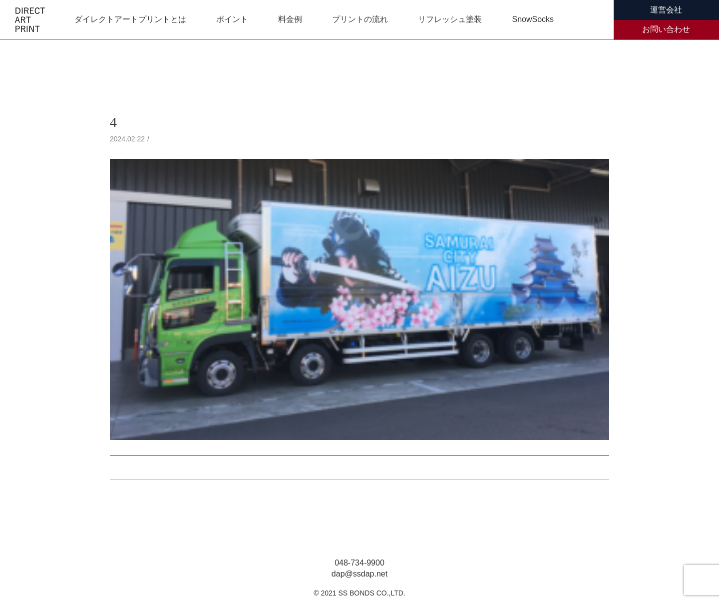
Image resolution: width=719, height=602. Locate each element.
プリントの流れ (360, 19)
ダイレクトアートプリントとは (130, 19)
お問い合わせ (666, 29)
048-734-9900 (359, 563)
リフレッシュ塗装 (450, 19)
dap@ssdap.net (359, 574)
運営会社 (666, 9)
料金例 (290, 19)
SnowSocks (533, 19)
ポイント (232, 19)
